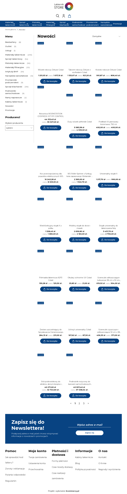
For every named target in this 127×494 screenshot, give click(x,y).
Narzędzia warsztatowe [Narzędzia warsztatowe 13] (16, 76)
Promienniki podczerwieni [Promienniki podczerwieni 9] (11, 81)
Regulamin (10, 481)
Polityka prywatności (85, 469)
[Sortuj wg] (107, 36)
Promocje (10, 110)
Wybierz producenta (14, 123)
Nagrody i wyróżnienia (109, 469)
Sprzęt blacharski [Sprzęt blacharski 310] (13, 86)
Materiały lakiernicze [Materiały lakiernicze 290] (15, 55)
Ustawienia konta (37, 463)
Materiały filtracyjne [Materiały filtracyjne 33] (14, 67)
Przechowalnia (36, 469)
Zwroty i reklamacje (15, 469)
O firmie (102, 463)
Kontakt (102, 457)
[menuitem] (10, 23)
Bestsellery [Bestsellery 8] (10, 42)
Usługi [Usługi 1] (8, 50)
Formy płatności (60, 461)
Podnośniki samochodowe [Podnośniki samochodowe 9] (12, 92)
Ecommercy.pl (72, 491)
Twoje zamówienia (38, 457)
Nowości (9, 106)
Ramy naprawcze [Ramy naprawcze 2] (13, 97)
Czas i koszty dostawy (62, 467)
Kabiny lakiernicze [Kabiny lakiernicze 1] (14, 102)
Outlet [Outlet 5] (8, 46)
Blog (77, 463)
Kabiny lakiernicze (84, 457)
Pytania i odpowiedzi (15, 475)
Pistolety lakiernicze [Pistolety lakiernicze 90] (14, 63)
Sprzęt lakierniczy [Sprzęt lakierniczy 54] (13, 59)
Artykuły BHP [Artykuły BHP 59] (11, 71)
